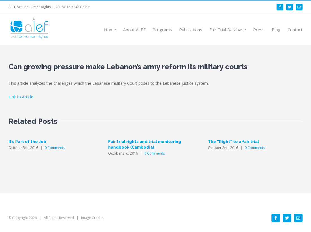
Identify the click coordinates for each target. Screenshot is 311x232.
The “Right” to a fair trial (233, 141)
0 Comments (55, 147)
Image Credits (92, 217)
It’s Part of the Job (27, 141)
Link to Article (20, 96)
